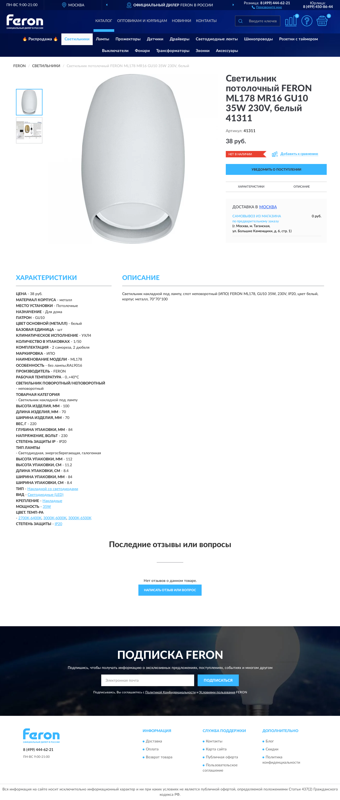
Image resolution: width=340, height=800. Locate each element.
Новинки (181, 21)
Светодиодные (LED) (45, 495)
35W (47, 507)
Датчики (155, 39)
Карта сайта (216, 749)
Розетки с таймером (298, 39)
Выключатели (115, 51)
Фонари (142, 51)
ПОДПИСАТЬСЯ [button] (218, 680)
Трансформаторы (172, 51)
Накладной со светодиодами (52, 489)
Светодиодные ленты (217, 39)
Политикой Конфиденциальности (170, 692)
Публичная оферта (222, 757)
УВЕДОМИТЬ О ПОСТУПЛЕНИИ (276, 169)
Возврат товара (159, 757)
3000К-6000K (54, 518)
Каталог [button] (103, 21)
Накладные (52, 501)
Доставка (154, 741)
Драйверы (179, 39)
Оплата (152, 749)
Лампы (102, 39)
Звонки (203, 51)
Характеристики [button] (251, 186)
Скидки (272, 749)
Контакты (206, 21)
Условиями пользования (217, 692)
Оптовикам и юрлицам (142, 21)
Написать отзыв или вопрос (170, 590)
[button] (267, 6)
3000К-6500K (79, 518)
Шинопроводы (258, 39)
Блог (270, 741)
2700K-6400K (29, 518)
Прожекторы (128, 39)
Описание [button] (302, 186)
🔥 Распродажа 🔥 (40, 39)
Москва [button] (268, 207)
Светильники (77, 39)
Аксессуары (227, 51)
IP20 (58, 524)
